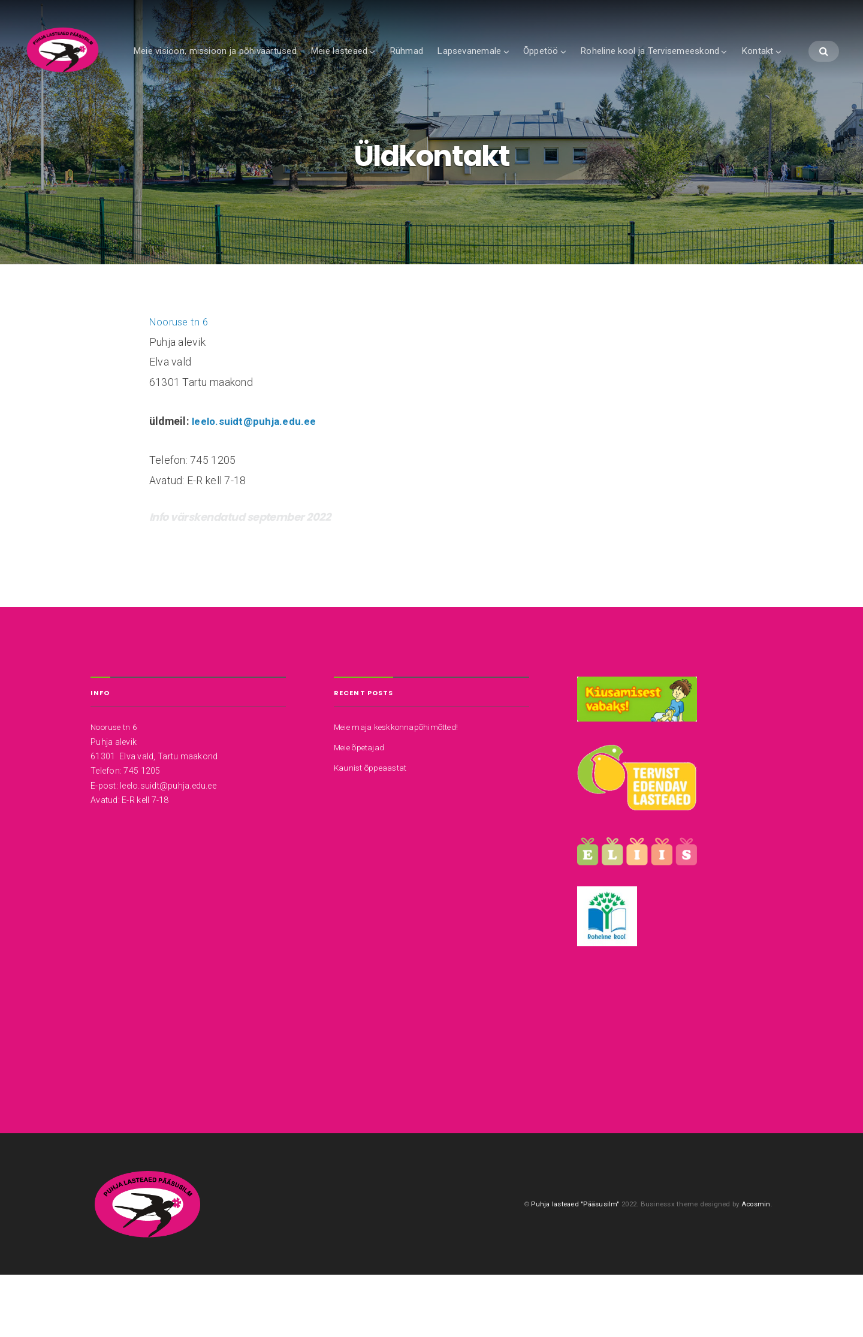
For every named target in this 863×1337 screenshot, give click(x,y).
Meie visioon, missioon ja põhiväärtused (255, 64)
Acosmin (756, 1264)
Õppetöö (581, 64)
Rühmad (447, 64)
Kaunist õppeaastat (372, 825)
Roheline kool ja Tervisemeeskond (690, 64)
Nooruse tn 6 (180, 381)
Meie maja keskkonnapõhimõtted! (400, 785)
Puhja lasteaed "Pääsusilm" (573, 1264)
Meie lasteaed (379, 64)
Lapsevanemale (510, 64)
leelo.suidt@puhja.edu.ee (256, 480)
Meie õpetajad (361, 805)
